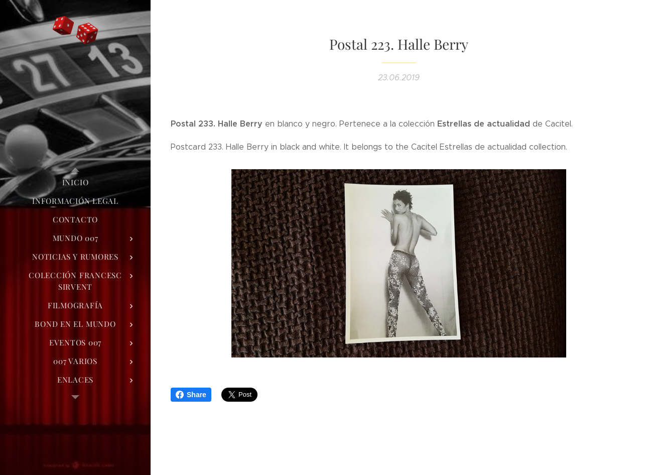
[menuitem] (75, 182)
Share (191, 395)
